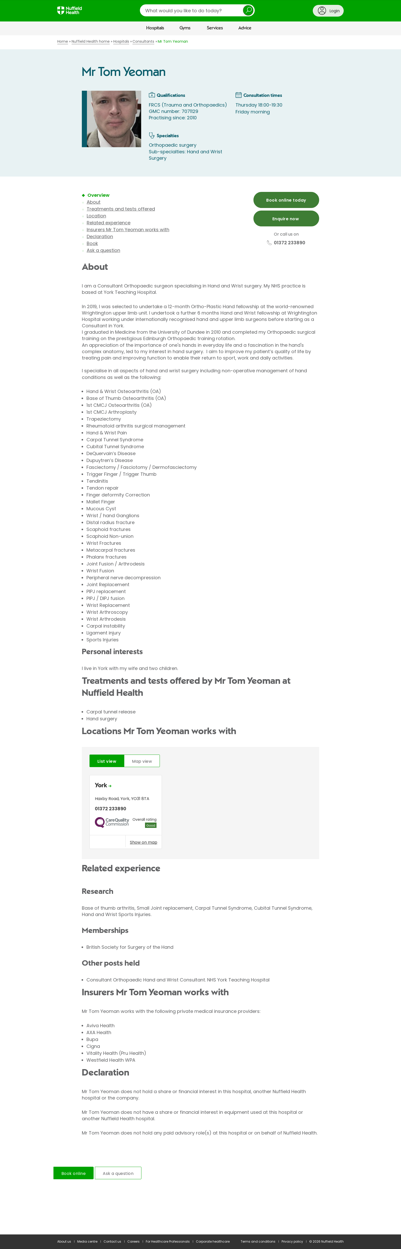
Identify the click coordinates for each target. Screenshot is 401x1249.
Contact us (112, 1241)
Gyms (185, 28)
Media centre (87, 1241)
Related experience (108, 222)
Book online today (286, 200)
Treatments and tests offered (121, 209)
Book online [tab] (73, 1173)
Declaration (100, 236)
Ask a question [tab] (118, 1173)
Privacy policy (292, 1241)
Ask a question (103, 250)
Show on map (143, 842)
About (94, 202)
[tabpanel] (200, 813)
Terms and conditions (258, 1241)
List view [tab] (106, 761)
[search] (197, 10)
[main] (200, 635)
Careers (133, 1241)
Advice (244, 28)
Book (92, 243)
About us (64, 1241)
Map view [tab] (142, 761)
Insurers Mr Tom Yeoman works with (128, 229)
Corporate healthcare (213, 1241)
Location (96, 216)
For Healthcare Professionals (168, 1241)
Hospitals (155, 28)
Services (215, 28)
